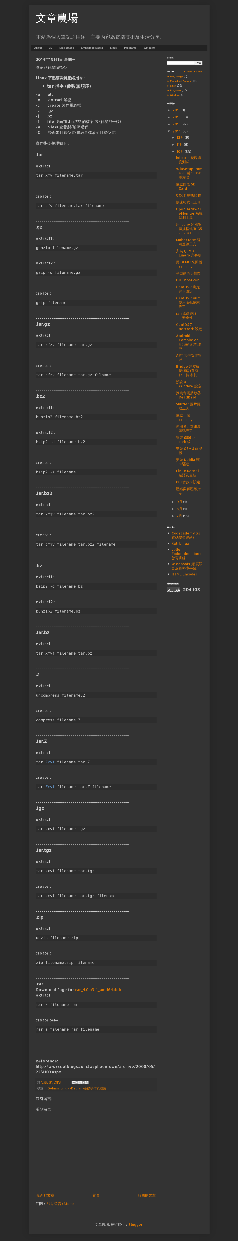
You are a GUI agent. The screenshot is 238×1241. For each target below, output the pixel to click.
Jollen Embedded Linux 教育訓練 (187, 553)
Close (199, 71)
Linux (113, 47)
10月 (181, 151)
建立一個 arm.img (184, 417)
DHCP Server (187, 280)
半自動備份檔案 (188, 273)
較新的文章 (45, 1195)
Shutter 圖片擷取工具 (188, 406)
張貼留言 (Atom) (60, 1203)
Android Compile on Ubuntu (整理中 (188, 342)
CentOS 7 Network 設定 (189, 326)
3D (50, 47)
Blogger (135, 1224)
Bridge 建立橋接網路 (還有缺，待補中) (187, 370)
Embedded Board (92, 47)
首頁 (96, 1195)
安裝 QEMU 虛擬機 (189, 450)
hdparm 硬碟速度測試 (188, 159)
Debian (53, 1088)
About (38, 47)
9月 (180, 501)
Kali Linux (180, 543)
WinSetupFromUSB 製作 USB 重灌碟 (189, 172)
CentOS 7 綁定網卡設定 (188, 289)
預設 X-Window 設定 (188, 383)
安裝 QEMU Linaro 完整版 (188, 253)
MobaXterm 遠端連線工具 (188, 241)
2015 (176, 124)
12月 (181, 137)
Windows (149, 47)
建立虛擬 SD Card (186, 186)
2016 (176, 117)
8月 (180, 508)
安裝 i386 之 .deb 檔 (186, 439)
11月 (180, 144)
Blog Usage (66, 47)
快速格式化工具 (188, 202)
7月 (180, 515)
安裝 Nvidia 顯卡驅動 (188, 461)
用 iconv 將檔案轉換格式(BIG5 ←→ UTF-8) (189, 228)
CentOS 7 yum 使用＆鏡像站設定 (188, 302)
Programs (130, 47)
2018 (176, 110)
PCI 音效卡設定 (188, 482)
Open (189, 71)
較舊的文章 (147, 1195)
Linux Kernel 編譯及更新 (187, 472)
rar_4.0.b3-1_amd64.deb (98, 989)
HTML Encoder (184, 574)
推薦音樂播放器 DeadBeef (188, 395)
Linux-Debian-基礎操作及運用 (83, 1088)
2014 (176, 131)
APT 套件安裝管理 (189, 357)
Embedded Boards (180, 81)
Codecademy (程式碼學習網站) (186, 535)
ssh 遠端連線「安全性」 (186, 315)
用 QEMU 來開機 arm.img (189, 264)
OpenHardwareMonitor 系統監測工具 (189, 213)
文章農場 (57, 18)
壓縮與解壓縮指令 (188, 490)
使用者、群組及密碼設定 (188, 428)
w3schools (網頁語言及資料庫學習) (187, 566)
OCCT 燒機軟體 (188, 195)
